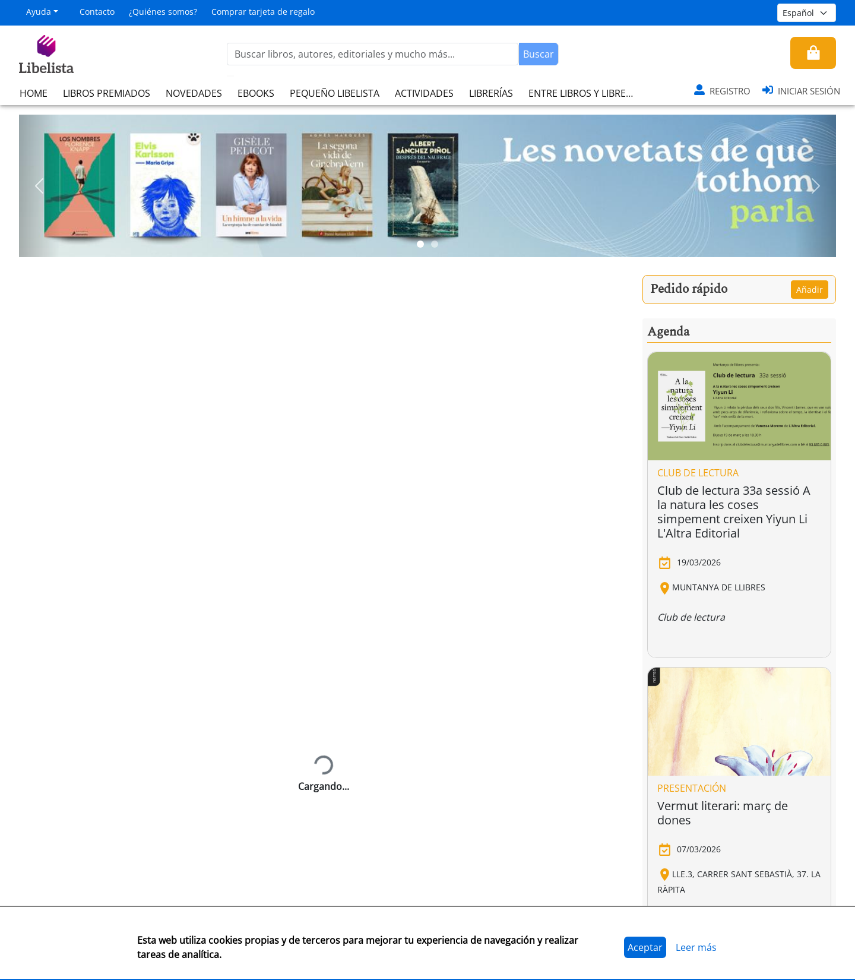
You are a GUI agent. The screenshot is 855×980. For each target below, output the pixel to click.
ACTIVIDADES (424, 93)
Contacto (97, 11)
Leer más (696, 947)
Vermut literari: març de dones (722, 813)
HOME (34, 93)
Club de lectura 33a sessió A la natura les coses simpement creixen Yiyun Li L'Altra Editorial (733, 511)
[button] (39, 186)
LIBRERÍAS (491, 93)
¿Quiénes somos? (163, 11)
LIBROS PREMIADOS (106, 93)
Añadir (809, 289)
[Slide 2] (434, 244)
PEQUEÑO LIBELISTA (334, 93)
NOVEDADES (194, 93)
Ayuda (38, 11)
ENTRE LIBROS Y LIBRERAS (585, 93)
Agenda (668, 332)
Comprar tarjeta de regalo (263, 11)
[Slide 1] (420, 244)
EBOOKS (256, 93)
